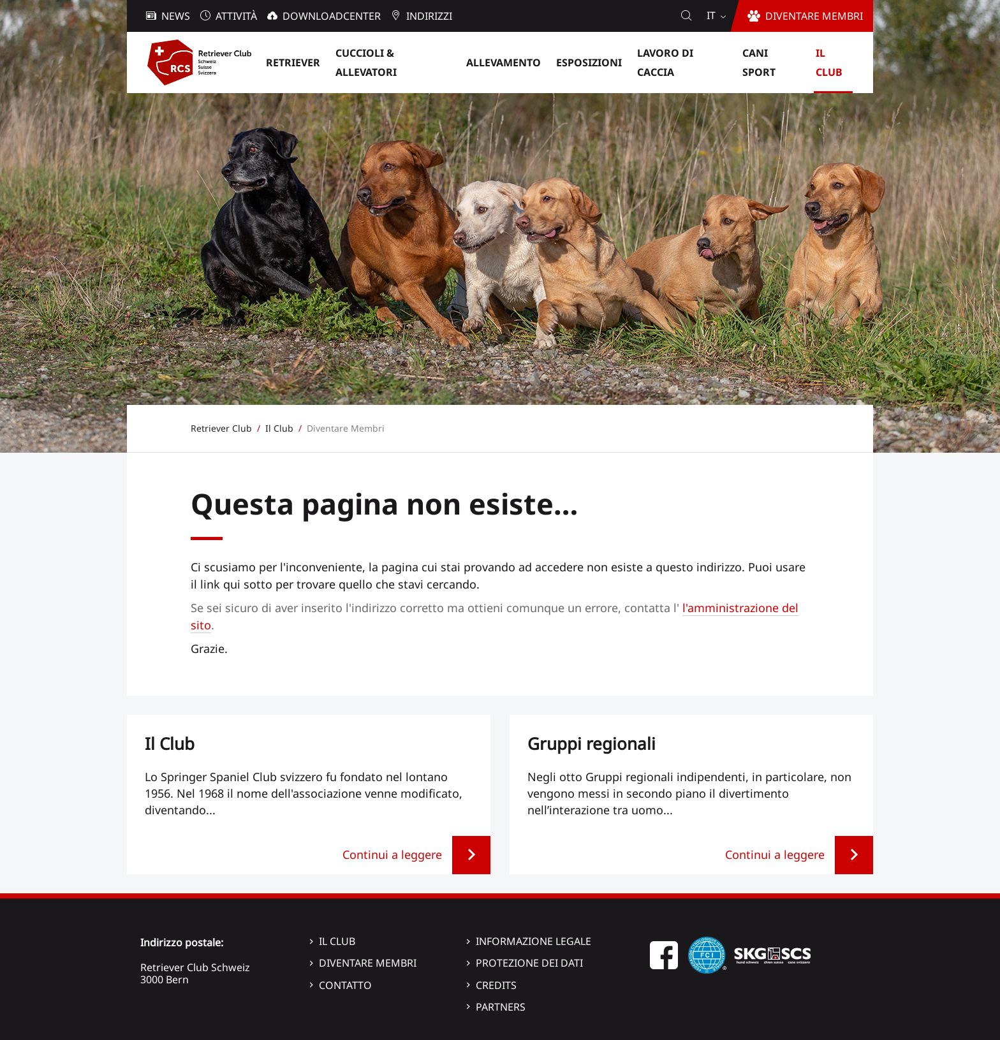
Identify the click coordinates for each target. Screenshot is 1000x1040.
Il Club (337, 941)
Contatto (345, 985)
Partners (501, 1007)
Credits (496, 985)
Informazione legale (533, 941)
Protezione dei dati (529, 963)
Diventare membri (367, 963)
